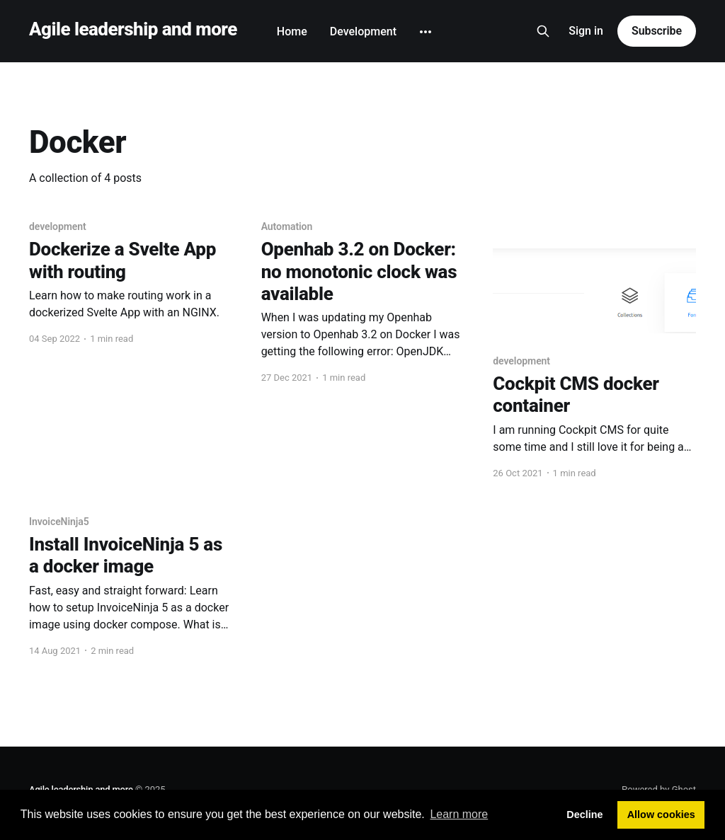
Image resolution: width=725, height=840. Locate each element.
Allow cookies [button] (661, 814)
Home (292, 31)
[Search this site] (543, 31)
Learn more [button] (459, 814)
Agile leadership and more (133, 29)
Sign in (586, 31)
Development (363, 31)
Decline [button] (584, 814)
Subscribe (657, 31)
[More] (425, 31)
